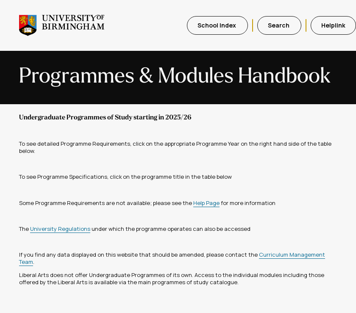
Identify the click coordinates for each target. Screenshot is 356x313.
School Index (217, 25)
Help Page (206, 203)
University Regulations (60, 229)
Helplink (333, 25)
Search (279, 25)
